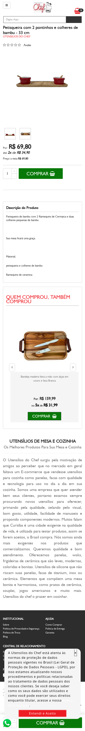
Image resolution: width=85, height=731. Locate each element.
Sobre (6, 624)
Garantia (49, 632)
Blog (5, 636)
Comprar (41, 174)
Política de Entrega (55, 628)
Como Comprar (53, 624)
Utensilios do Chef (16, 36)
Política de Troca (11, 632)
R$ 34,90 (23, 152)
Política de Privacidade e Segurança (21, 628)
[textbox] (34, 19)
